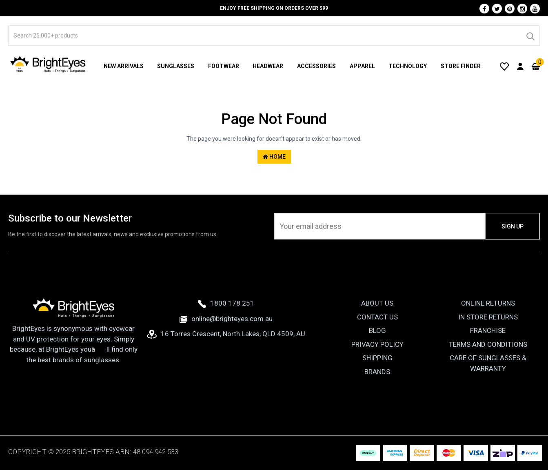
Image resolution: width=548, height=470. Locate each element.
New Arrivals (124, 66)
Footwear (223, 66)
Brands (377, 372)
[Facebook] (484, 8)
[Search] (530, 35)
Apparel (362, 66)
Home (274, 156)
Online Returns (488, 303)
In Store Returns (488, 317)
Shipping (377, 358)
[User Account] (520, 66)
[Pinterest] (510, 8)
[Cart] (536, 66)
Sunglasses (175, 66)
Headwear (268, 66)
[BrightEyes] (48, 64)
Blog (377, 330)
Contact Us (377, 317)
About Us (377, 303)
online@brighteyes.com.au (226, 319)
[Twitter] (497, 8)
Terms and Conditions (488, 344)
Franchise (488, 330)
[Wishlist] (504, 66)
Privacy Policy (377, 344)
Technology (407, 66)
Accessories (316, 66)
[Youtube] (535, 8)
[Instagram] (522, 8)
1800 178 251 (226, 303)
